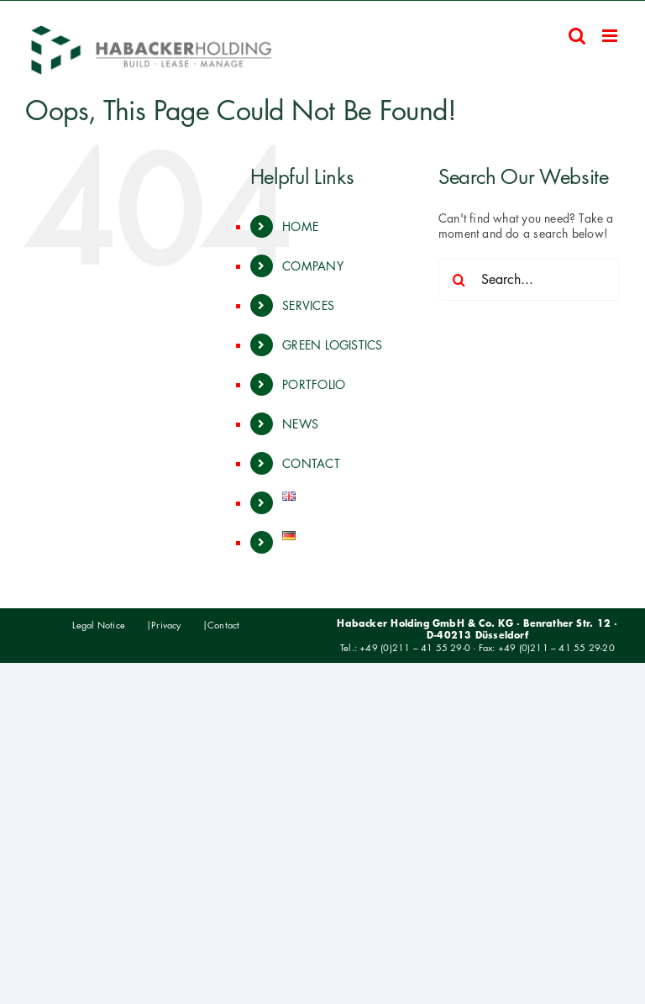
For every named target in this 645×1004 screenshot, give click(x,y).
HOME (300, 226)
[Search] (459, 280)
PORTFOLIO (313, 384)
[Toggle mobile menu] (611, 36)
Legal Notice (98, 625)
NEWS (300, 424)
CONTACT (310, 463)
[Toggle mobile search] (577, 36)
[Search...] (529, 280)
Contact (223, 625)
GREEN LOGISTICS (332, 345)
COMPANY (312, 266)
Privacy (166, 625)
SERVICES (308, 305)
